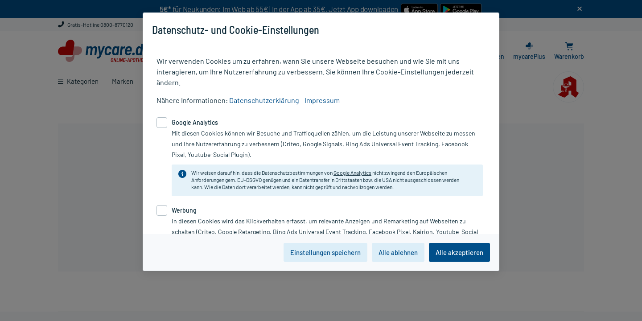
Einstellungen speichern (325, 252)
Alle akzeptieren (459, 252)
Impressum (322, 100)
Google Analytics (352, 172)
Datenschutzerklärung (264, 100)
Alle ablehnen (398, 252)
